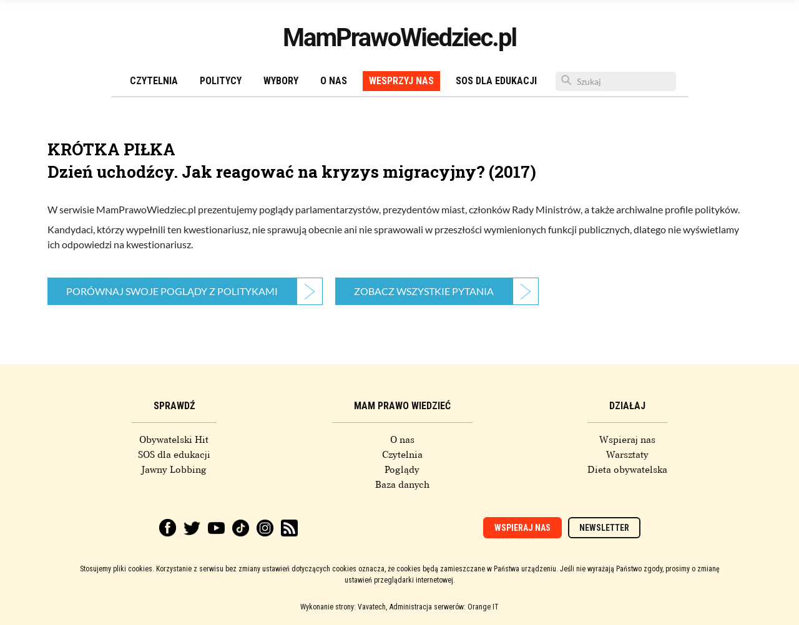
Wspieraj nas (627, 440)
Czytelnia (154, 81)
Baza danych (402, 484)
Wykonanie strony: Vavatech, (343, 607)
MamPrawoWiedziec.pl (399, 37)
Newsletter (604, 528)
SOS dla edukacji (496, 81)
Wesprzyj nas (401, 81)
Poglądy (402, 469)
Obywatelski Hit (173, 440)
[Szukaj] (616, 81)
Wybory (280, 81)
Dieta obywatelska (627, 469)
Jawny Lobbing (174, 469)
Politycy (221, 81)
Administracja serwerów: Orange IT (444, 607)
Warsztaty (627, 454)
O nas (333, 81)
